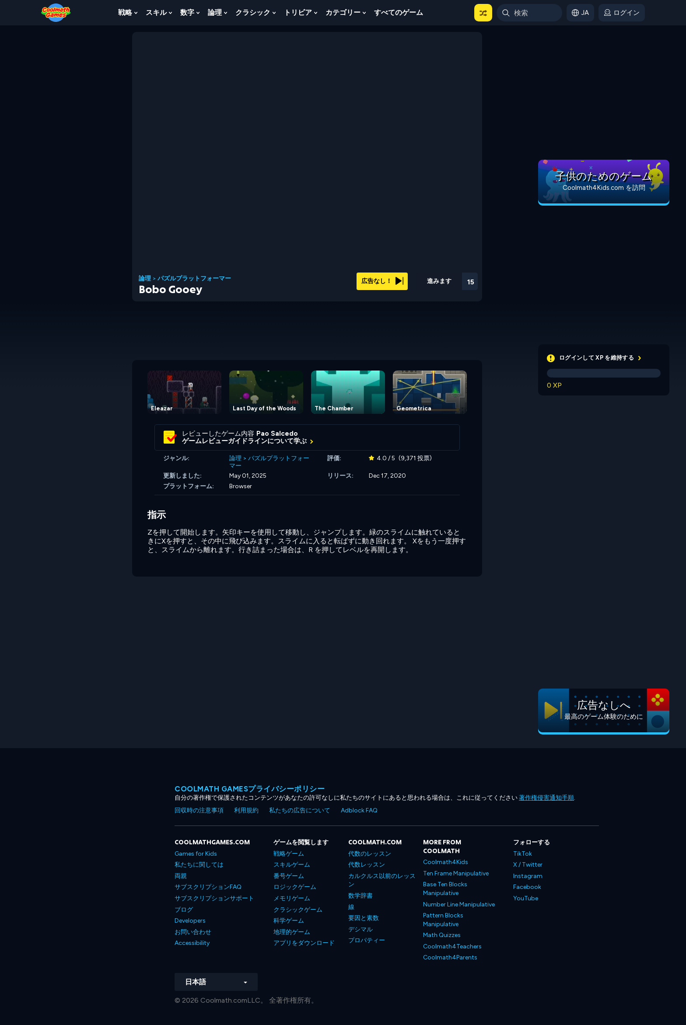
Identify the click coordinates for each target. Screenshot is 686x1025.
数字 (187, 12)
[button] (483, 12)
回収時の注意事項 (199, 810)
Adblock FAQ (359, 810)
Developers (190, 920)
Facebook (527, 887)
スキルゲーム (291, 864)
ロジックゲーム (294, 887)
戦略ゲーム (288, 853)
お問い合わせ (193, 932)
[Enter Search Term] (529, 12)
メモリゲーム (291, 898)
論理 (215, 12)
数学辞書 (360, 895)
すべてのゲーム (398, 12)
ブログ (184, 909)
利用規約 (246, 810)
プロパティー (366, 940)
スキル (156, 12)
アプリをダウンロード (304, 943)
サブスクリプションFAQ (208, 887)
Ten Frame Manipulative (456, 873)
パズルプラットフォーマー (194, 278)
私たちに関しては (199, 864)
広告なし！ (382, 281)
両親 (181, 876)
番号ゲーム (288, 876)
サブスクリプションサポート (214, 898)
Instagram (527, 876)
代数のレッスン (369, 853)
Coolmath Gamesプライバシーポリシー (250, 788)
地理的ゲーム (291, 932)
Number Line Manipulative (459, 904)
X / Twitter (527, 864)
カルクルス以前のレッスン (382, 880)
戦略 (125, 12)
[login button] (621, 12)
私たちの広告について (299, 810)
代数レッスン (366, 864)
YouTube (525, 898)
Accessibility (192, 943)
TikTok (522, 853)
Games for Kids (196, 853)
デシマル (360, 929)
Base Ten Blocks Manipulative (445, 889)
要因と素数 (363, 918)
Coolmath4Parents (450, 957)
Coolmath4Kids (445, 862)
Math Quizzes (442, 935)
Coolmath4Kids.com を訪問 (604, 188)
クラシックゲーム (297, 909)
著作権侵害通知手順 (546, 797)
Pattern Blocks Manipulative (443, 920)
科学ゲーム (288, 920)
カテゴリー (343, 12)
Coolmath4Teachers (452, 946)
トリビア (298, 12)
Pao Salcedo (277, 433)
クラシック (252, 12)
